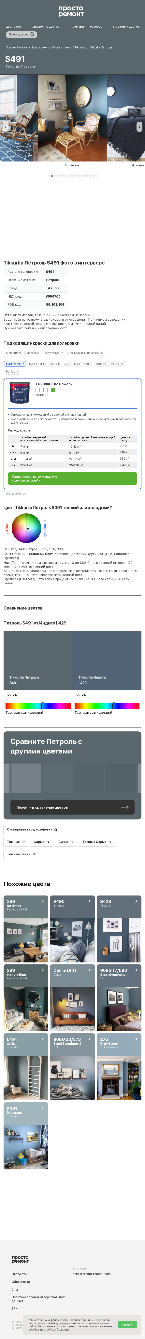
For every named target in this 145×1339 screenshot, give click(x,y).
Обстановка (21, 1282)
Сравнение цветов (45, 26)
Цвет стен (13, 26)
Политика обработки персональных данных (38, 1299)
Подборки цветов (126, 26)
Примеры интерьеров (86, 26)
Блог (15, 1289)
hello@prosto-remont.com (92, 1274)
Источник (72, 165)
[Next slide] (139, 127)
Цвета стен (20, 1274)
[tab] (49, 176)
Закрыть (127, 1324)
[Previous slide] (5, 127)
